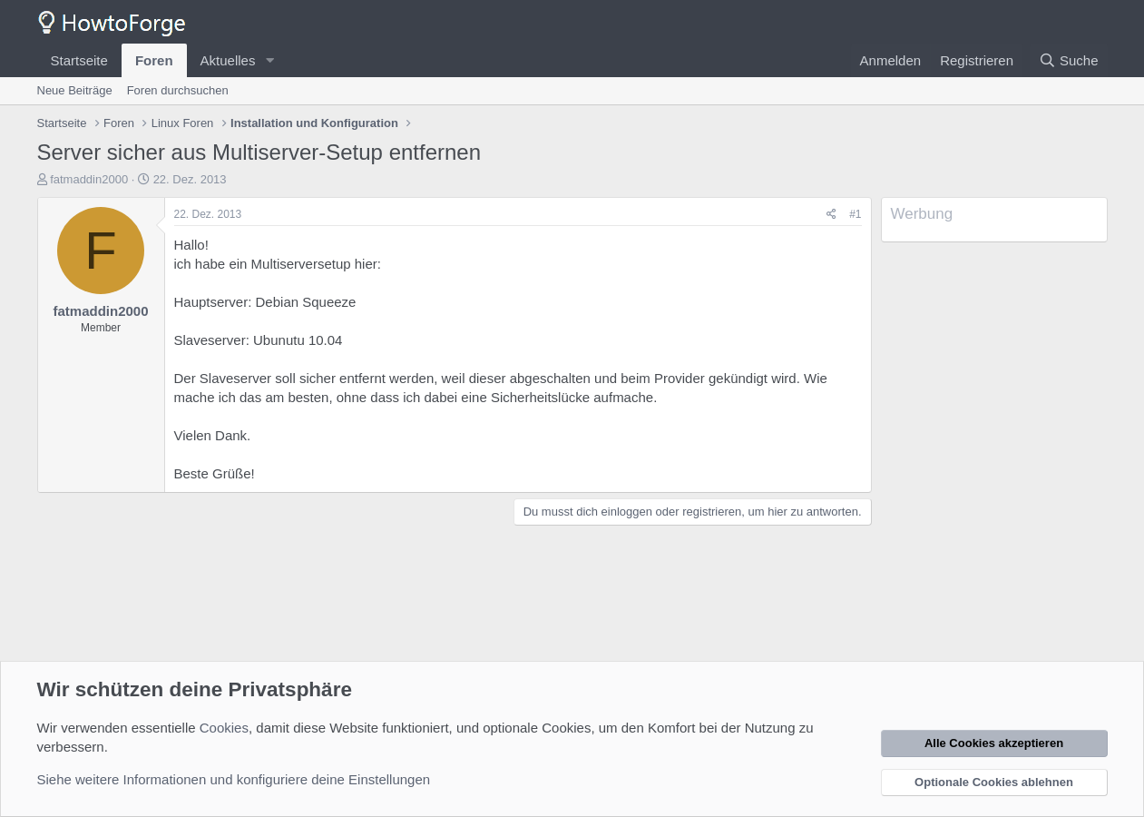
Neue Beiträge (74, 90)
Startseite (79, 60)
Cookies (224, 727)
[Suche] (1069, 60)
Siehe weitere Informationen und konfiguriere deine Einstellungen (234, 779)
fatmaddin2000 (89, 179)
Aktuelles (228, 60)
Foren (154, 60)
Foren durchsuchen (178, 90)
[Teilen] (831, 214)
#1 (855, 214)
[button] (269, 60)
